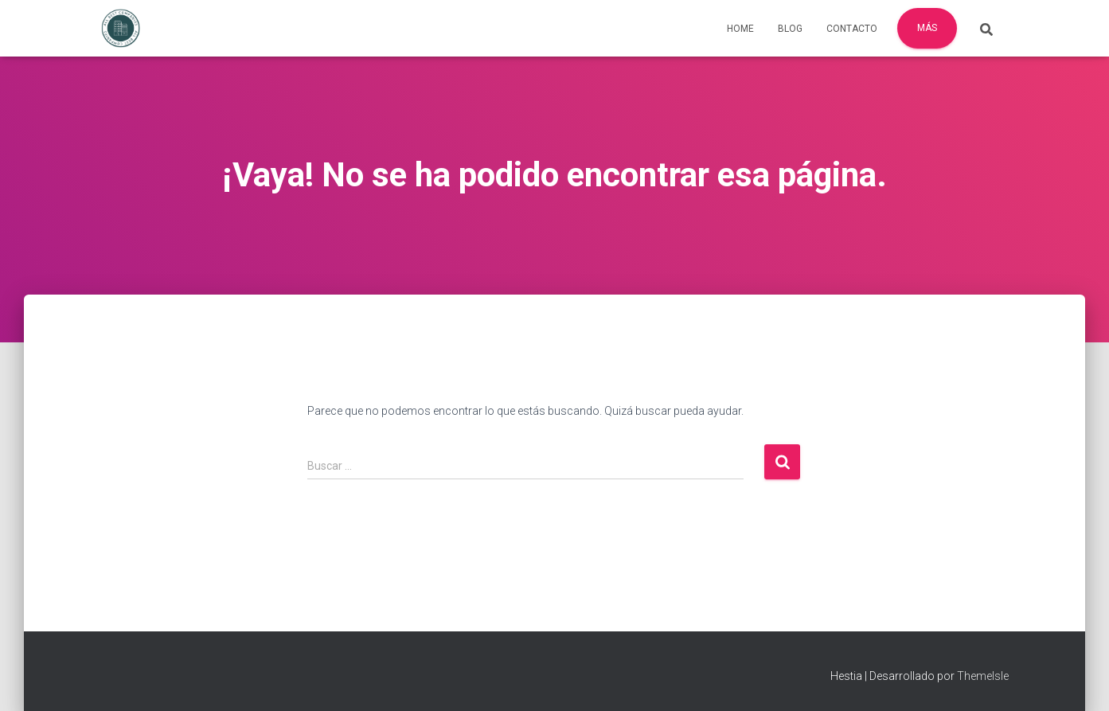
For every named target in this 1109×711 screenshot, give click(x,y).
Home (740, 28)
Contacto (851, 28)
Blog (790, 28)
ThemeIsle (983, 676)
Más (927, 27)
